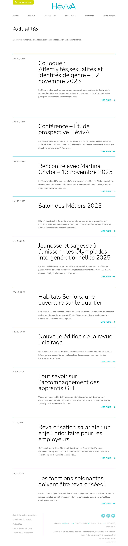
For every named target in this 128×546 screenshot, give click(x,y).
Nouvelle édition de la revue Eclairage (75, 339)
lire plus (106, 100)
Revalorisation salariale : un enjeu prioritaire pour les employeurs (74, 433)
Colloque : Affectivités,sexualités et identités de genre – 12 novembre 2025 (70, 72)
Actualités (17, 523)
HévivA (30, 16)
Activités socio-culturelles (24, 515)
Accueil (16, 16)
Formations (89, 16)
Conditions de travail (22, 519)
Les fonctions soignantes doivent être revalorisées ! (72, 481)
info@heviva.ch (67, 523)
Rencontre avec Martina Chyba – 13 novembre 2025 (75, 169)
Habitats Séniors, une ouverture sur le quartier (70, 299)
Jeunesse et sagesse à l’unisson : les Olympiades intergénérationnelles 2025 (74, 251)
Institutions (48, 16)
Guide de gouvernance (23, 532)
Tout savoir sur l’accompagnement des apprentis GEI (69, 382)
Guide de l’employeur (22, 528)
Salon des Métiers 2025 (70, 205)
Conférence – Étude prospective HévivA (64, 129)
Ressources (69, 16)
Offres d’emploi (109, 16)
